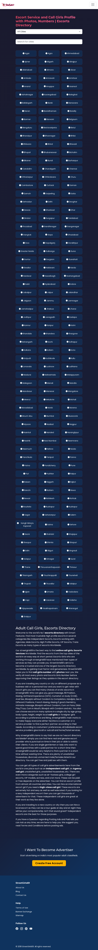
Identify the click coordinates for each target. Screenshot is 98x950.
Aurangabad (49, 94)
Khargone (72, 333)
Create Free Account (49, 863)
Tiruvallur (49, 583)
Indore (72, 284)
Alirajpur (72, 61)
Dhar (72, 210)
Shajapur (72, 534)
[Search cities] (49, 41)
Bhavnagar (49, 135)
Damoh (26, 193)
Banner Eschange (24, 911)
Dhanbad (49, 210)
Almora (49, 70)
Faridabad (72, 218)
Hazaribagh (48, 276)
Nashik (26, 440)
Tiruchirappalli (49, 575)
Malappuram (72, 374)
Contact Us (21, 895)
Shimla (49, 542)
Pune (72, 465)
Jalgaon (26, 300)
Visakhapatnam (49, 608)
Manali (49, 383)
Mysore (26, 424)
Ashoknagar (26, 94)
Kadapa (72, 317)
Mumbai (49, 416)
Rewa (72, 490)
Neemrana (72, 440)
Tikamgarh (26, 575)
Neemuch (26, 449)
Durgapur (49, 218)
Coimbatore (26, 185)
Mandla (72, 383)
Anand (26, 86)
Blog (18, 891)
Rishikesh (49, 498)
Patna (26, 465)
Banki (49, 103)
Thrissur (72, 567)
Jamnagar (72, 300)
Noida (72, 449)
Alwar (72, 70)
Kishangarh (26, 342)
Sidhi (26, 550)
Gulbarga (49, 251)
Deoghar (72, 201)
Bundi (49, 160)
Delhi (49, 201)
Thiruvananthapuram (49, 567)
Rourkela (26, 506)
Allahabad (26, 70)
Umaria (49, 591)
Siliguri (49, 550)
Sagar (26, 515)
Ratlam (49, 490)
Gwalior (26, 267)
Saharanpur (49, 515)
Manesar (49, 391)
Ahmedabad (72, 53)
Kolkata (26, 350)
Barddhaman (49, 111)
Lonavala (26, 366)
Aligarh (49, 61)
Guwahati (72, 259)
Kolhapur (72, 342)
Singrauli (72, 550)
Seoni (26, 534)
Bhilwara (26, 144)
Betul (71, 127)
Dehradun (26, 201)
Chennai (72, 169)
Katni (71, 325)
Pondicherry (49, 465)
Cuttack (49, 185)
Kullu (72, 358)
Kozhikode (49, 358)
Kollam (49, 350)
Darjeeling (49, 193)
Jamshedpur (26, 309)
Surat (72, 559)
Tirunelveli (72, 575)
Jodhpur (26, 317)
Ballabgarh (26, 103)
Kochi (49, 342)
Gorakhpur (72, 243)
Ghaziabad (72, 234)
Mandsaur (26, 391)
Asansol (72, 86)
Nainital (26, 432)
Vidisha (72, 600)
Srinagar (49, 559)
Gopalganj (49, 243)
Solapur (26, 559)
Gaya (49, 234)
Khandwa (49, 333)
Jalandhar (72, 292)
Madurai (26, 374)
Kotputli (26, 358)
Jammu (49, 300)
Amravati (48, 78)
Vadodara (72, 591)
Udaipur (72, 583)
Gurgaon (49, 259)
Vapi (26, 600)
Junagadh (49, 317)
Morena (72, 407)
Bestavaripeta (49, 127)
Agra (49, 53)
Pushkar (49, 473)
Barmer (26, 119)
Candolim (26, 169)
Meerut (26, 399)
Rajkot (72, 482)
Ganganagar (72, 226)
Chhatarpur (26, 177)
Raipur (72, 473)
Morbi (49, 407)
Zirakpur (26, 616)
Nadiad (49, 424)
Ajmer (26, 61)
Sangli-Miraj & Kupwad (25, 524)
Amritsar (72, 78)
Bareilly (71, 111)
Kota (72, 350)
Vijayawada (26, 608)
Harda (72, 267)
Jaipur (49, 292)
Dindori (26, 218)
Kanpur (48, 325)
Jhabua (49, 309)
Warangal (72, 608)
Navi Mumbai (49, 440)
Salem (72, 515)
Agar (26, 53)
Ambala (26, 78)
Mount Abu (26, 416)
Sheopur (26, 542)
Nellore (49, 449)
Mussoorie (72, 416)
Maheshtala (49, 374)
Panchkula (26, 457)
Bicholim (72, 152)
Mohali (72, 399)
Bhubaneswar (49, 152)
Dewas (26, 210)
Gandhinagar (49, 226)
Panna (72, 457)
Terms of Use (22, 907)
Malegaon (26, 383)
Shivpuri (72, 542)
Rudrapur (49, 506)
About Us (20, 887)
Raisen (26, 482)
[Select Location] (49, 31)
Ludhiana (71, 366)
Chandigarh (49, 169)
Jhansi (72, 309)
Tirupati (26, 583)
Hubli (26, 284)
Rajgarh (49, 482)
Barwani (49, 119)
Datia (72, 193)
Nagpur (72, 424)
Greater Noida (26, 251)
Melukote (49, 399)
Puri (26, 473)
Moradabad (26, 407)
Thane (26, 567)
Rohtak (71, 498)
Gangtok (26, 234)
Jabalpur (26, 292)
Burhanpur (72, 160)
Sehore (71, 524)
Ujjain (26, 591)
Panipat (49, 457)
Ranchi (26, 490)
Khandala (26, 333)
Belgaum (72, 119)
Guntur (26, 259)
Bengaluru (26, 127)
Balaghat (71, 94)
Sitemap (20, 915)
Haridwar (26, 276)
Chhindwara (49, 177)
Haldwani (49, 267)
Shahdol (49, 534)
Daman (72, 185)
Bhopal (26, 152)
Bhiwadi (72, 144)
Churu (72, 177)
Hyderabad (49, 284)
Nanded (49, 432)
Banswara (72, 103)
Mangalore (72, 391)
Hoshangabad (72, 276)
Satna (49, 524)
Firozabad (26, 226)
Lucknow (49, 366)
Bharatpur (26, 135)
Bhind (49, 144)
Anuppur (49, 86)
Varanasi (49, 600)
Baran (26, 111)
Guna (72, 251)
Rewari (26, 498)
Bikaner (26, 160)
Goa (26, 243)
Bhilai (72, 135)
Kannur (26, 325)
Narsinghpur (72, 432)
